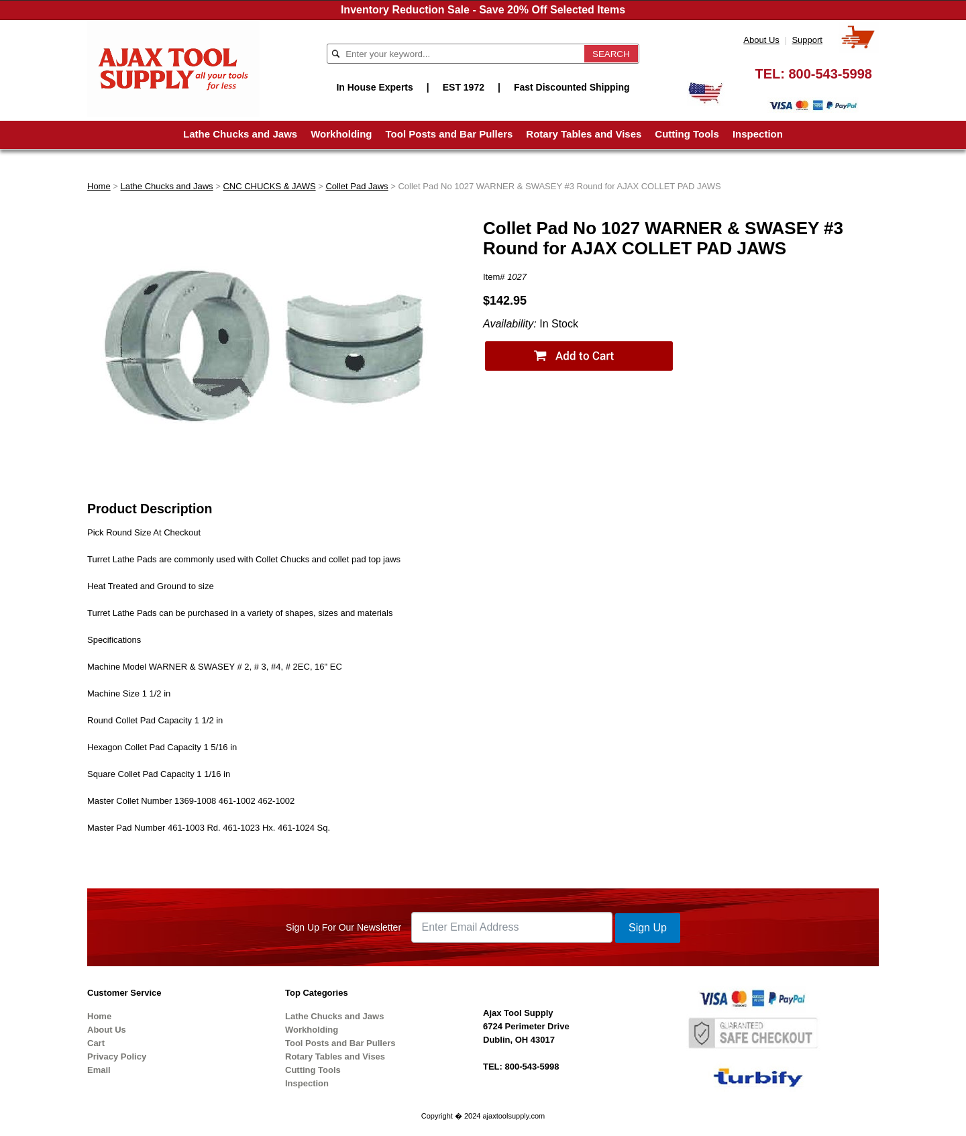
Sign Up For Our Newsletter (343, 927)
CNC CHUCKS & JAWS (269, 186)
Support (807, 40)
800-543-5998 (830, 73)
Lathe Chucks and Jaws (240, 134)
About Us (761, 40)
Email (99, 1070)
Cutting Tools (687, 134)
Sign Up (648, 927)
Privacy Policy (116, 1056)
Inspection (758, 134)
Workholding (341, 134)
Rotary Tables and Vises (583, 134)
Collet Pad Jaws (356, 186)
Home (99, 186)
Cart (96, 1043)
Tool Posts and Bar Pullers (449, 134)
